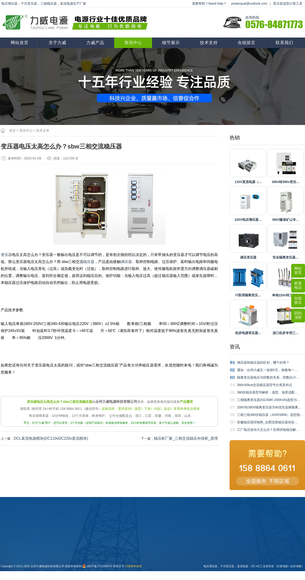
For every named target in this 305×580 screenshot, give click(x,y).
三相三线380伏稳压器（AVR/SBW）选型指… (270, 415)
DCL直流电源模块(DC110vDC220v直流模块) (51, 438)
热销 (235, 138)
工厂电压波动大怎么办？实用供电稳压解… (268, 430)
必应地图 (295, 566)
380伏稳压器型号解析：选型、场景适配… (267, 392)
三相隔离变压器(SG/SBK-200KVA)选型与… (268, 400)
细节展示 (171, 42)
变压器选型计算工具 (287, 3)
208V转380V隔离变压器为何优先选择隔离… (269, 407)
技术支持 (209, 42)
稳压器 (88, 262)
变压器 (6, 255)
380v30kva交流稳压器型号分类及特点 (264, 385)
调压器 (126, 262)
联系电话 (298, 285)
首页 (12, 130)
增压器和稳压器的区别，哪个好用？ (263, 362)
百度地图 (282, 566)
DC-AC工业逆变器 (262, 566)
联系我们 (284, 42)
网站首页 (19, 42)
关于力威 (57, 42)
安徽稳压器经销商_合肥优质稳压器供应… (267, 422)
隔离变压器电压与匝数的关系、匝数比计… (268, 377)
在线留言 (246, 42)
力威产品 (95, 42)
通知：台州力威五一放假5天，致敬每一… (267, 370)
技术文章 (42, 130)
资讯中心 (133, 42)
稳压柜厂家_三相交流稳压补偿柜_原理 (186, 438)
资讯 (235, 347)
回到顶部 (298, 315)
